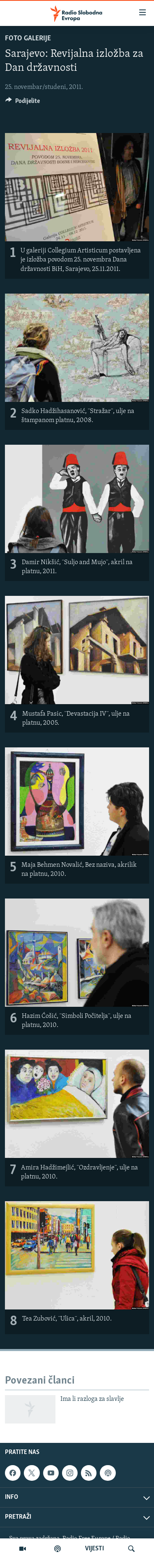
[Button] (22, 103)
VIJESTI (94, 1548)
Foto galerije (28, 38)
